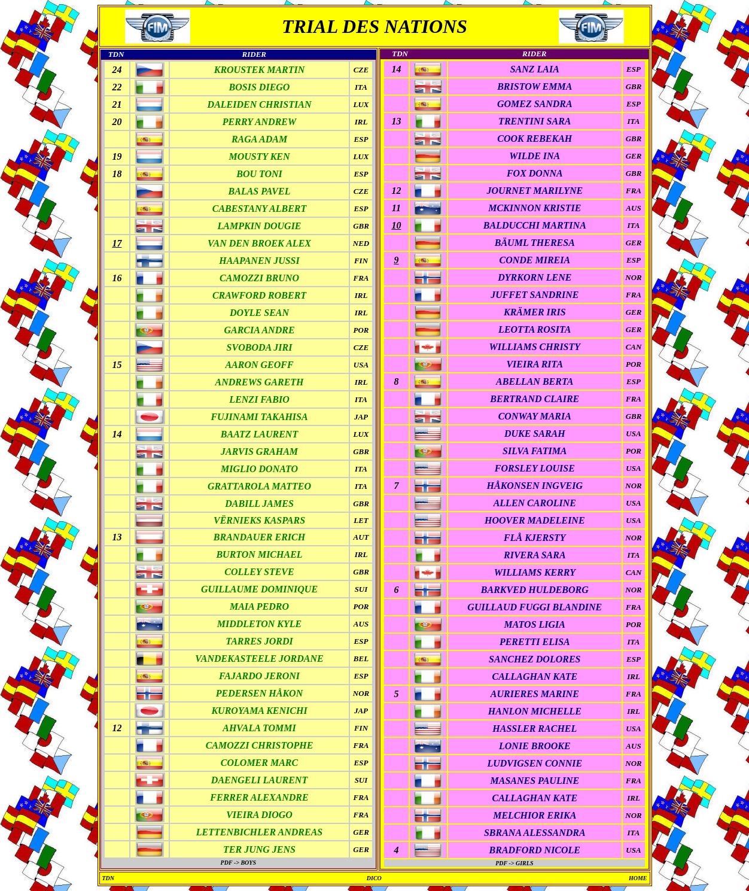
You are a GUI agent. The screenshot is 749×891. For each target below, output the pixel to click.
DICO (374, 878)
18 (116, 174)
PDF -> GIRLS (514, 863)
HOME (638, 878)
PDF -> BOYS (238, 862)
